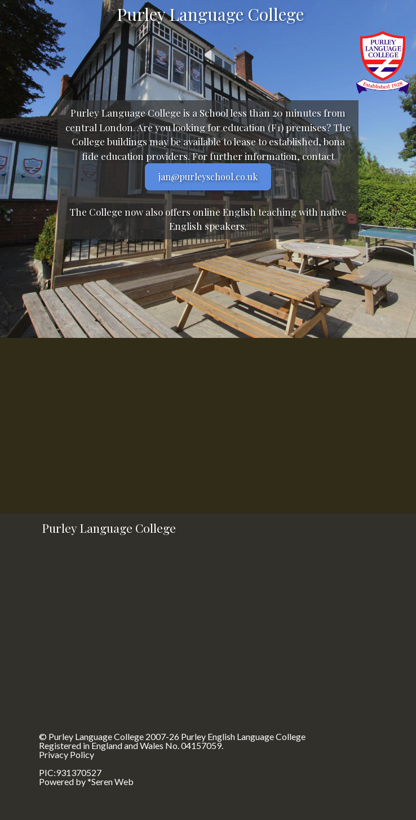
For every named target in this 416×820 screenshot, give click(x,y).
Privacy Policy (66, 754)
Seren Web (112, 781)
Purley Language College (96, 736)
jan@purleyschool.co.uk (208, 176)
